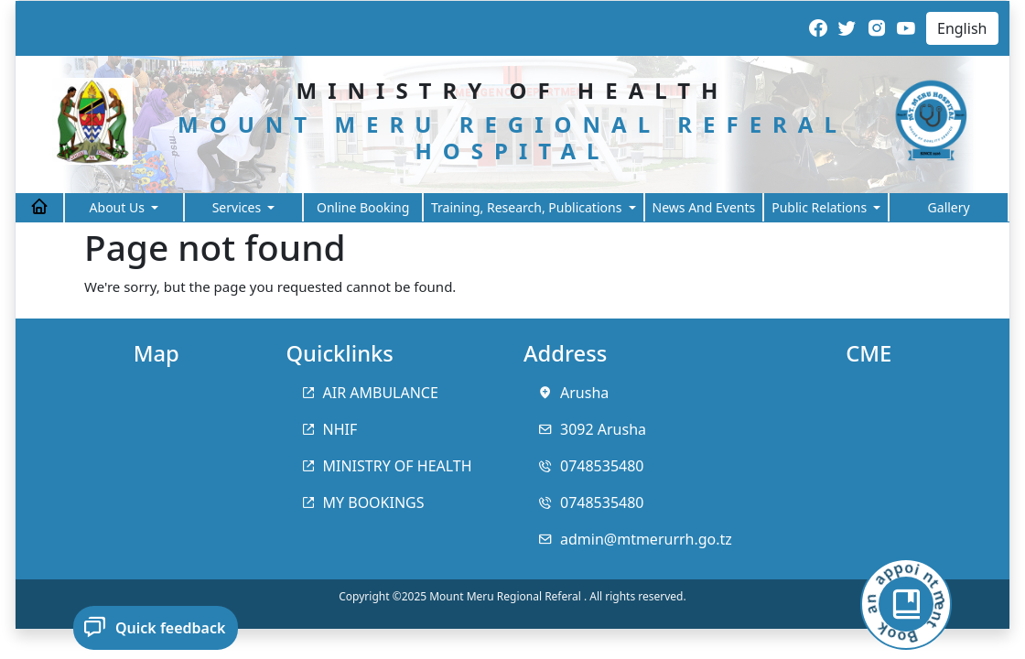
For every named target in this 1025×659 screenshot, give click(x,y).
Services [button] (238, 207)
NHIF (340, 429)
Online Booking (363, 207)
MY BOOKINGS (374, 502)
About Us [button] (119, 207)
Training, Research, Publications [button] (528, 207)
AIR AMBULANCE (380, 393)
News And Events (704, 207)
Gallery (949, 207)
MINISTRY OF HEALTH (397, 466)
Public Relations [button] (820, 207)
